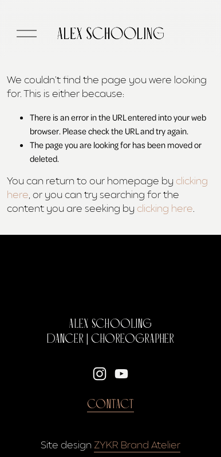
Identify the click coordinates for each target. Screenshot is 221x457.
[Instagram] (99, 374)
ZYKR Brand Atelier (137, 445)
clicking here (165, 209)
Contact (110, 404)
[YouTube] (121, 374)
